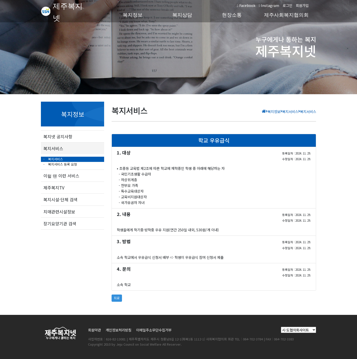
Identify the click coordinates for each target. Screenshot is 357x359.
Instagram (269, 5)
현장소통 (232, 15)
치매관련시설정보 (59, 212)
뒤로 (117, 298)
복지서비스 (53, 148)
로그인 (287, 5)
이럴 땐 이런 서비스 (61, 176)
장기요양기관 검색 (59, 223)
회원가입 (302, 5)
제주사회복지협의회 (286, 15)
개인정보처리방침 (118, 329)
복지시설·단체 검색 (60, 199)
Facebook (246, 5)
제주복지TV (53, 187)
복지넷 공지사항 (57, 136)
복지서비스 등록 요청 (62, 164)
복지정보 (133, 15)
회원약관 (94, 329)
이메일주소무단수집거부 (154, 329)
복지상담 (182, 15)
